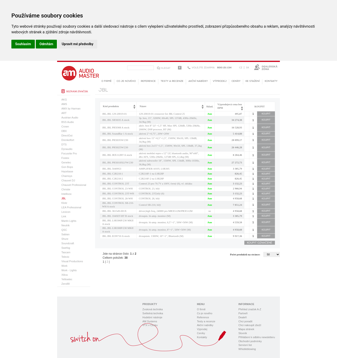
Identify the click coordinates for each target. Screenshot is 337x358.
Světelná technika (152, 313)
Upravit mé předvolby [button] (77, 44)
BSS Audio (67, 122)
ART (64, 113)
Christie (65, 189)
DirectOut (66, 135)
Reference (148, 81)
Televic (65, 256)
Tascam (65, 252)
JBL (63, 198)
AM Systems (149, 321)
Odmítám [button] (46, 44)
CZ (240, 67)
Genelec (66, 162)
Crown (65, 126)
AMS (64, 104)
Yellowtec (66, 279)
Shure (64, 238)
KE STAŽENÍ (253, 81)
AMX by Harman (71, 108)
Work (64, 265)
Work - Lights (69, 270)
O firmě (106, 81)
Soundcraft (67, 243)
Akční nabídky (198, 81)
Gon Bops (67, 167)
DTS (64, 144)
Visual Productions (72, 261)
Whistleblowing (247, 349)
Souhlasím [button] (23, 44)
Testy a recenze (172, 81)
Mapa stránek (246, 329)
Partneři (243, 313)
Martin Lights (68, 220)
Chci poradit (245, 321)
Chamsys (66, 176)
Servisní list (245, 345)
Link (63, 216)
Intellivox (66, 193)
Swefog (65, 247)
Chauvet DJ (68, 180)
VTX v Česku (150, 325)
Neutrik (65, 225)
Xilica (64, 274)
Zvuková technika (152, 309)
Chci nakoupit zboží (249, 325)
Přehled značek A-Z (249, 309)
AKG (64, 99)
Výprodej (220, 81)
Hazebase (67, 171)
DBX (64, 131)
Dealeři (242, 317)
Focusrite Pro (69, 153)
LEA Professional (71, 207)
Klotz (64, 202)
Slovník (242, 333)
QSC (64, 229)
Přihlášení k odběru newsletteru (256, 337)
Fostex (65, 158)
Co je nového (126, 81)
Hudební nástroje (152, 317)
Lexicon (65, 211)
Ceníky (236, 81)
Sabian (65, 234)
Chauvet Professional (73, 184)
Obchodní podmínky (250, 341)
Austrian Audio (69, 117)
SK (247, 67)
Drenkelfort (67, 140)
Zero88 (65, 283)
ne (210, 211)
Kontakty (271, 81)
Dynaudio (66, 149)
